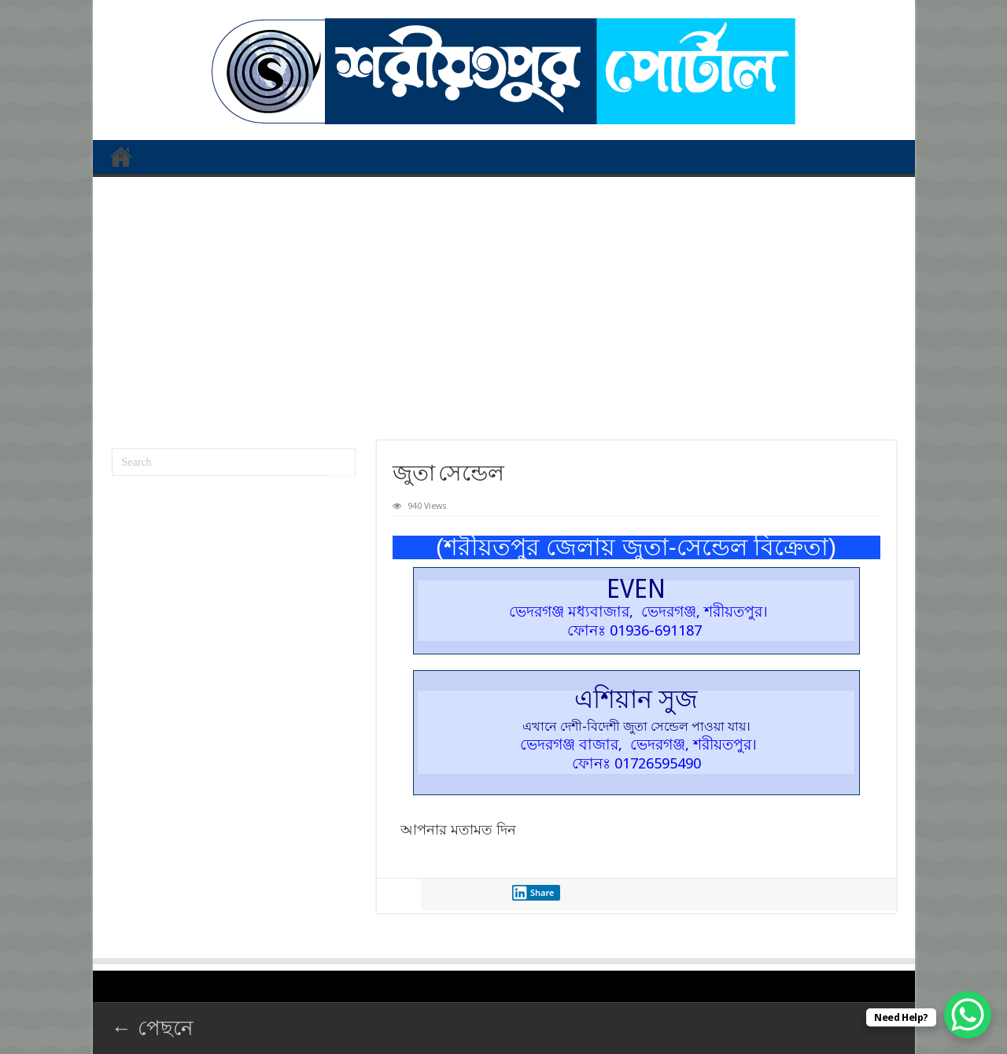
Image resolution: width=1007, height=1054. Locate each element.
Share (533, 893)
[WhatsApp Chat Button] (967, 1014)
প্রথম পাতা (121, 156)
